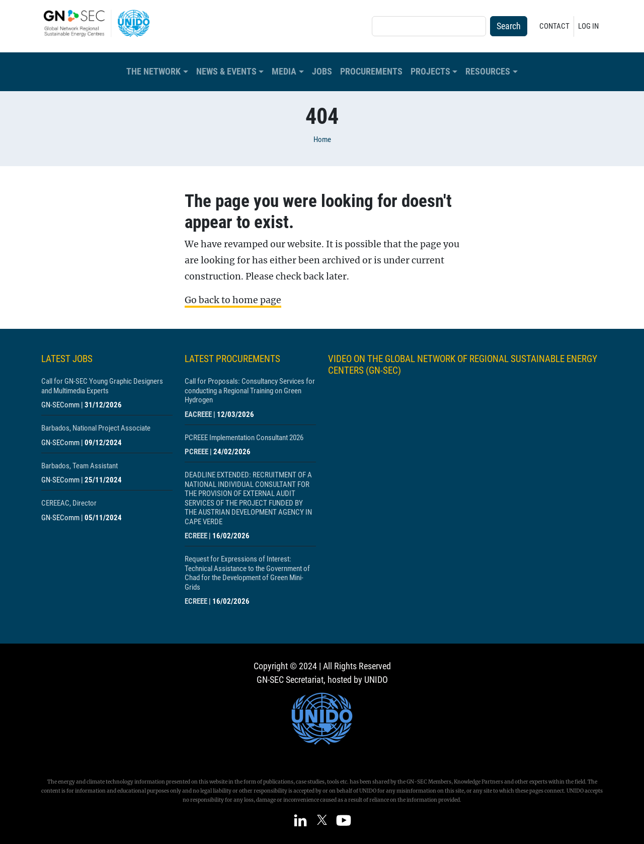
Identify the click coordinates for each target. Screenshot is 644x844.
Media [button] (284, 71)
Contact (554, 26)
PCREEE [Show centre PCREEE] (196, 451)
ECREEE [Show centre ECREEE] (196, 535)
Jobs (322, 71)
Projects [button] (430, 71)
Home (322, 139)
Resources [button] (487, 71)
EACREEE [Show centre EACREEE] (198, 414)
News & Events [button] (226, 71)
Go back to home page (233, 300)
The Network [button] (153, 71)
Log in (588, 26)
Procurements (371, 71)
